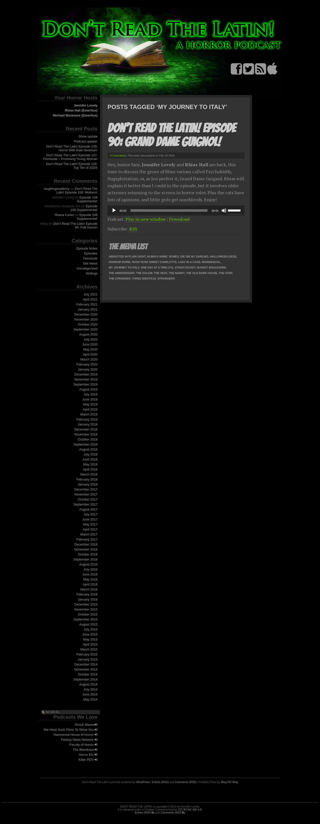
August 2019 (88, 389)
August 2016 (88, 564)
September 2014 (86, 679)
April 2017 (90, 529)
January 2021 (88, 309)
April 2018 (90, 469)
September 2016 (86, 559)
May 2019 (90, 404)
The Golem (144, 273)
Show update (88, 136)
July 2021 (91, 294)
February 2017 (87, 539)
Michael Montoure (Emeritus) (75, 115)
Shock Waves (86, 724)
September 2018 (86, 444)
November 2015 (86, 609)
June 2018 (90, 459)
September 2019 (86, 384)
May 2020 (90, 349)
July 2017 (91, 514)
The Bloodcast (85, 750)
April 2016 (90, 584)
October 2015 (88, 614)
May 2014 (90, 699)
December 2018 (86, 429)
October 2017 (88, 499)
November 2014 (86, 669)
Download (179, 219)
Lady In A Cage (189, 262)
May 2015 (90, 639)
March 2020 (89, 359)
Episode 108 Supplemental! (87, 199)
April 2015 (90, 644)
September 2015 (86, 619)
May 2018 (90, 464)
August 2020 (88, 334)
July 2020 (91, 339)
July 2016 (91, 569)
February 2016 (87, 594)
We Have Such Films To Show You (71, 730)
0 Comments (118, 155)
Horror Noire (119, 262)
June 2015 (90, 634)
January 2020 (88, 369)
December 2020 (86, 314)
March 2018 (89, 474)
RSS (133, 229)
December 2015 (86, 604)
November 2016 (86, 549)
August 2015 (88, 624)
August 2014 (88, 684)
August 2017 (88, 509)
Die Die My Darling (194, 256)
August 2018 (88, 449)
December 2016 (86, 544)
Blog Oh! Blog (229, 782)
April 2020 (90, 354)
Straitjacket (185, 267)
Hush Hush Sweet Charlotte (154, 262)
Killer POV (88, 760)
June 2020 (90, 344)
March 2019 (89, 414)
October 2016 (88, 554)
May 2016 (90, 579)
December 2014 (86, 664)
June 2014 (90, 694)
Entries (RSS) (160, 782)
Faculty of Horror (84, 744)
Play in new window (146, 219)
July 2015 (91, 629)
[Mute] (224, 210)
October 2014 (88, 674)
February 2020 (87, 364)
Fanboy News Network (79, 740)
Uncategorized (87, 268)
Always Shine (157, 256)
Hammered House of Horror (76, 734)
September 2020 (86, 329)
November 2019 (86, 379)
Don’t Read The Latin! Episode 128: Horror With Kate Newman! (72, 148)
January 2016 (88, 599)
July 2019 (91, 394)
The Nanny (176, 273)
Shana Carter (64, 215)
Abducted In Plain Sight (127, 256)
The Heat (160, 273)
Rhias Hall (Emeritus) (81, 110)
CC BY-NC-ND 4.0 (190, 809)
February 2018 (87, 479)
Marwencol (211, 262)
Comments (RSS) (185, 782)
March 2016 (89, 589)
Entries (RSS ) (144, 812)
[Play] (114, 210)
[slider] (169, 210)
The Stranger (119, 278)
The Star (225, 273)
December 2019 (86, 374)
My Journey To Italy (124, 267)
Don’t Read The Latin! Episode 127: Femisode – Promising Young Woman (70, 157)
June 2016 (90, 574)
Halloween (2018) (223, 256)
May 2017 (90, 524)
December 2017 (86, 489)
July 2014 (91, 689)
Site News (90, 263)
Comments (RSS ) (173, 812)
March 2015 (89, 649)
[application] (176, 211)
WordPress (143, 782)
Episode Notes (87, 248)
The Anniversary (121, 273)
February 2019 (87, 419)
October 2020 (88, 324)
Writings (92, 273)
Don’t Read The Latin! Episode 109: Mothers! (77, 190)
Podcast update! (86, 141)
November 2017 (86, 494)
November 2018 (86, 434)
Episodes (91, 253)
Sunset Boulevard (211, 267)
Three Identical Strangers (153, 278)
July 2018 (91, 454)
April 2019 (90, 409)
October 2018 (88, 439)
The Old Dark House (201, 273)
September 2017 (86, 504)
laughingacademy (57, 188)
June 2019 (90, 399)
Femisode (90, 258)
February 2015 (87, 654)
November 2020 (86, 319)
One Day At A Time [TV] (157, 267)
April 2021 (90, 299)
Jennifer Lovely (86, 105)
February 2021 (87, 304)
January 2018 (88, 484)
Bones (174, 256)
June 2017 (90, 519)
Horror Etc (88, 754)
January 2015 (88, 659)
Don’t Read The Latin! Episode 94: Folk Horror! (75, 225)
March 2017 (89, 534)
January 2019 (88, 424)
